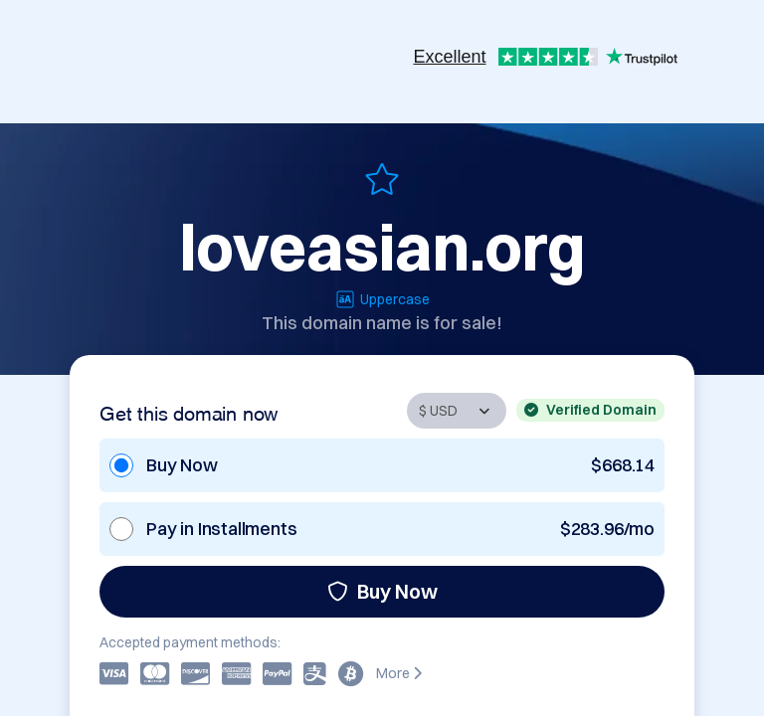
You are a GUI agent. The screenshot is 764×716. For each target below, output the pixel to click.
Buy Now (382, 591)
